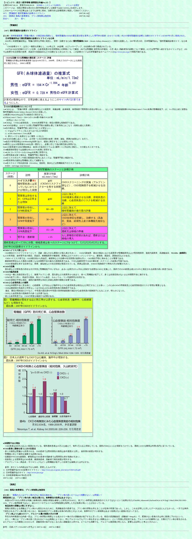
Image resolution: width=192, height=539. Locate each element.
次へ (17, 18)
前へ (23, 18)
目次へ (6, 18)
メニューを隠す (73, 5)
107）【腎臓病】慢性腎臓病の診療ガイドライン (25, 13)
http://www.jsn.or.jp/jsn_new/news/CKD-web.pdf (61, 470)
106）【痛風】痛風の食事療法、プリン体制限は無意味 (27, 16)
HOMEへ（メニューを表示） (49, 5)
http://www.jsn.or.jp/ (121, 52)
